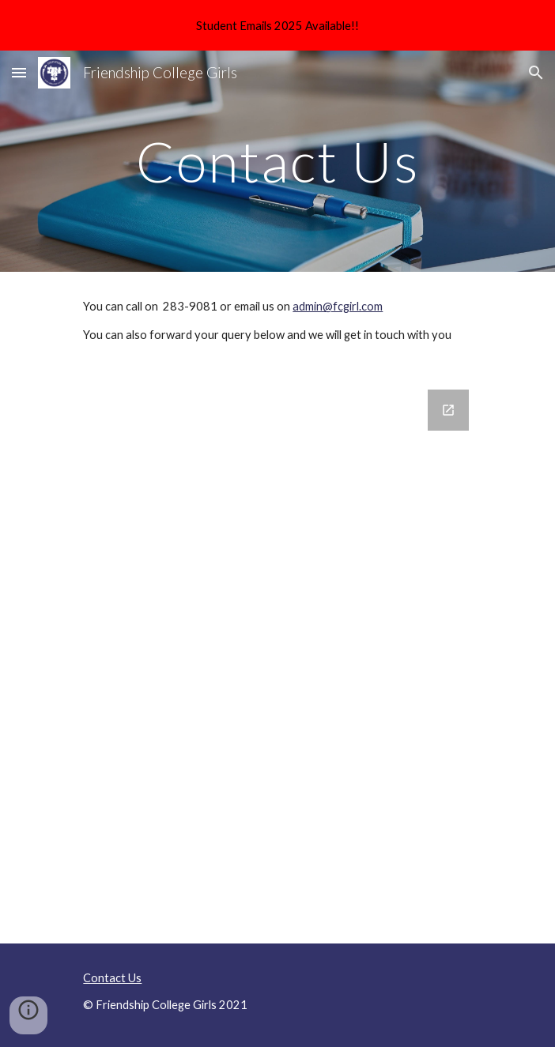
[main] (277, 161)
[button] (19, 72)
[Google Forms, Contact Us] (277, 657)
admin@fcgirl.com (338, 306)
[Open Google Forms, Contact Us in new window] (448, 410)
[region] (277, 25)
